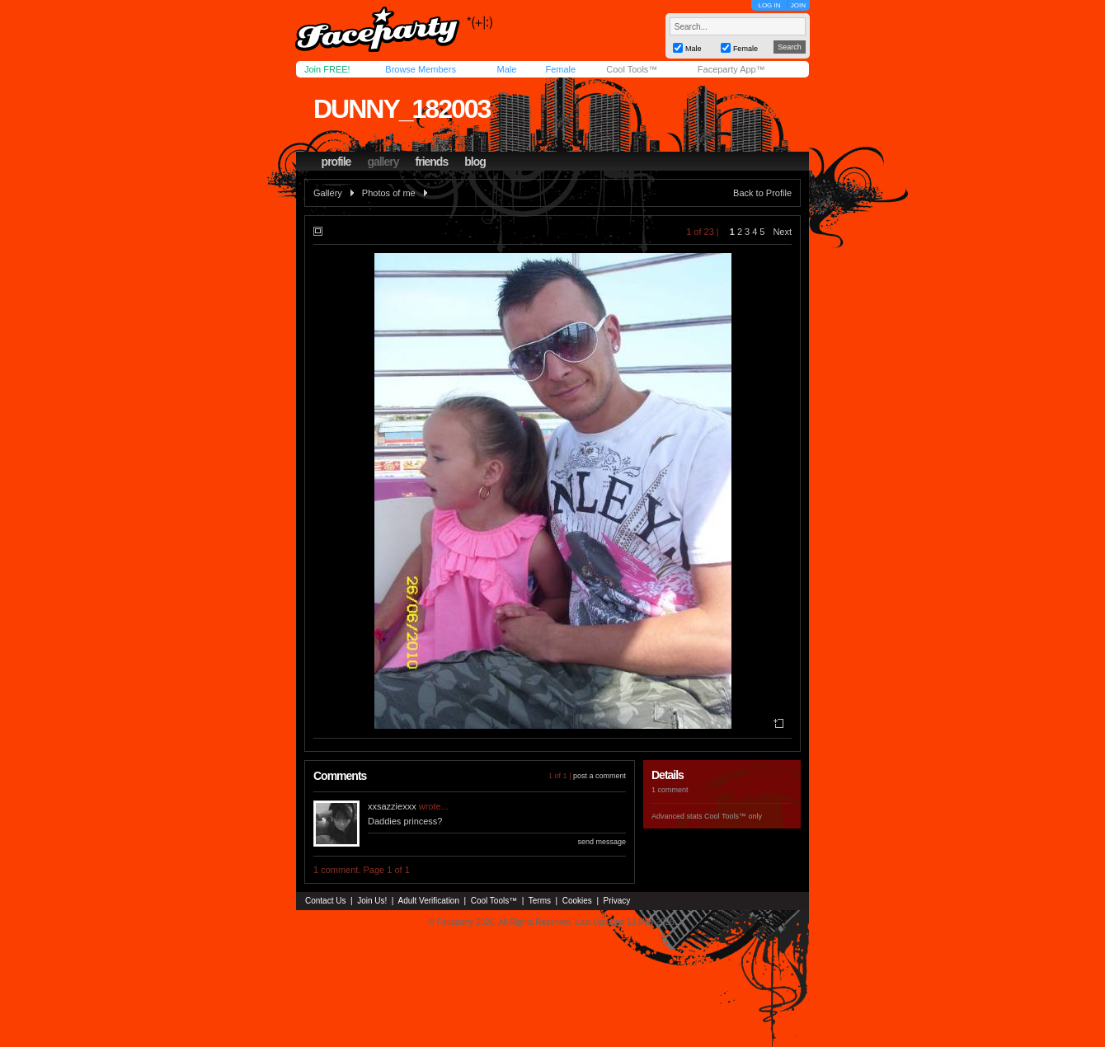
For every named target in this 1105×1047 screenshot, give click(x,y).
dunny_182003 (401, 109)
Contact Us (325, 900)
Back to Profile (762, 193)
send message (601, 842)
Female (560, 69)
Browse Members (420, 69)
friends (432, 161)
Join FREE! (327, 69)
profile (336, 161)
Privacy (617, 900)
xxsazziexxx (392, 806)
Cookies (577, 900)
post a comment (599, 776)
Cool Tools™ (631, 69)
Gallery (327, 193)
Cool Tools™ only (733, 816)
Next (782, 232)
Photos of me (389, 193)
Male (506, 69)
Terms (540, 900)
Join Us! (372, 900)
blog (475, 161)
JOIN (798, 5)
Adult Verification (428, 900)
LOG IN (769, 5)
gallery (382, 161)
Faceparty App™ (731, 69)
